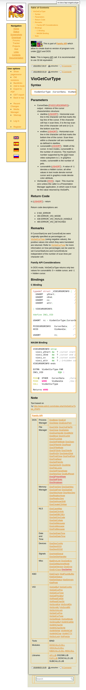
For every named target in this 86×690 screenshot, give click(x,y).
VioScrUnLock (56, 610)
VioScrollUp (54, 604)
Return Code (40, 20)
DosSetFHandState (58, 471)
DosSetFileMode (57, 441)
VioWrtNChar (55, 633)
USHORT (53, 114)
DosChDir (53, 427)
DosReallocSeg (56, 498)
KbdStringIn (68, 579)
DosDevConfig (56, 543)
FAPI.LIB (53, 658)
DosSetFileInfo (56, 462)
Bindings (38, 28)
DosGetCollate (56, 520)
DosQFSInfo (55, 450)
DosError (68, 566)
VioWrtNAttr (54, 630)
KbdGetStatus (55, 576)
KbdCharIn (54, 574)
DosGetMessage (57, 523)
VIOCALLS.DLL (56, 648)
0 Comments (67, 66)
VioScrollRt (65, 607)
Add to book (19, 86)
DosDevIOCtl (55, 546)
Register (17, 127)
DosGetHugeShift (57, 501)
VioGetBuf (54, 587)
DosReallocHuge (57, 495)
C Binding (41, 31)
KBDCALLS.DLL (57, 651)
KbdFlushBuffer (67, 574)
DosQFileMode (56, 447)
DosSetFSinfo (55, 479)
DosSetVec (67, 569)
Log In (16, 121)
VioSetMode (55, 619)
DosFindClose (55, 456)
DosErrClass (55, 569)
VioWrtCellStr (67, 622)
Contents (16, 55)
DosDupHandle (56, 433)
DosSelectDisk (66, 453)
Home (16, 28)
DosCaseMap (55, 508)
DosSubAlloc (67, 487)
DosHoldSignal (56, 553)
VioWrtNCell (66, 630)
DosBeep (53, 420)
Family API (61, 43)
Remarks (38, 22)
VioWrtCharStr (56, 625)
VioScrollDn (66, 604)
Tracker (16, 43)
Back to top (18, 97)
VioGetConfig (65, 587)
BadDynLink (55, 561)
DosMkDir (68, 433)
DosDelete (64, 430)
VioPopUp (65, 636)
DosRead (66, 444)
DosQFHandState (57, 476)
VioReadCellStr (56, 598)
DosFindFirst (69, 456)
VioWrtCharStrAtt (57, 628)
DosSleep (54, 423)
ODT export (18, 95)
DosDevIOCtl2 (56, 549)
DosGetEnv (66, 561)
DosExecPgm (65, 423)
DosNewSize (55, 474)
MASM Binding (43, 33)
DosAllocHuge (56, 492)
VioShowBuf (55, 622)
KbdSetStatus (55, 579)
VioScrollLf (54, 607)
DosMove (53, 436)
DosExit (62, 420)
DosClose (53, 430)
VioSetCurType (38, 239)
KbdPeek (53, 582)
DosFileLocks (55, 468)
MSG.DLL (69, 651)
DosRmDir (54, 453)
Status (16, 31)
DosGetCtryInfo (56, 511)
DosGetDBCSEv (57, 514)
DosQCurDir (64, 436)
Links (16, 52)
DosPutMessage (57, 529)
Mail (16, 49)
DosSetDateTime (57, 533)
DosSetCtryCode (57, 517)
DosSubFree (55, 489)
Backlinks (17, 83)
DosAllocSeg (69, 492)
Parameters (39, 17)
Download (16, 37)
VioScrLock (54, 636)
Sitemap (17, 115)
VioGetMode (67, 619)
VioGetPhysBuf (56, 596)
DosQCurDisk (55, 439)
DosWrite (66, 465)
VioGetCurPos (56, 590)
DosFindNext (55, 459)
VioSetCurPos (55, 613)
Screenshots (16, 34)
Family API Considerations (47, 25)
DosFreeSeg (55, 487)
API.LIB (52, 655)
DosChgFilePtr (66, 427)
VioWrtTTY (67, 633)
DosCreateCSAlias (58, 504)
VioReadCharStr (57, 601)
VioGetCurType (39, 11)
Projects (16, 46)
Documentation (16, 58)
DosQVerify (66, 450)
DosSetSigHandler (57, 556)
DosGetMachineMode (59, 563)
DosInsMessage (56, 526)
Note (37, 36)
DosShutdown (55, 482)
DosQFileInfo (55, 444)
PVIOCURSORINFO (58, 105)
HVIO (50, 181)
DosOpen (69, 441)
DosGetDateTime (57, 536)
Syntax (37, 14)
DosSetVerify (55, 465)
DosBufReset (68, 474)
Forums (16, 40)
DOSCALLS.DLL (57, 645)
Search (72, 679)
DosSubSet (67, 489)
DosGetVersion (56, 566)
